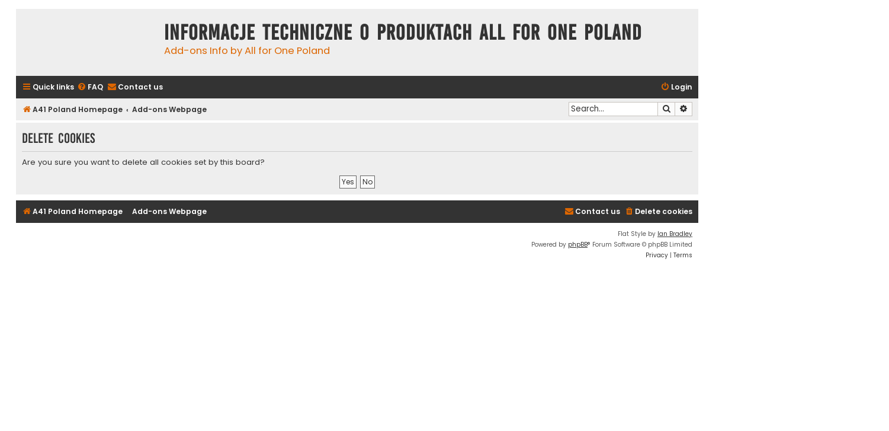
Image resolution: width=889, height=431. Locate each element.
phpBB (578, 244)
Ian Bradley (674, 233)
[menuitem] (90, 87)
